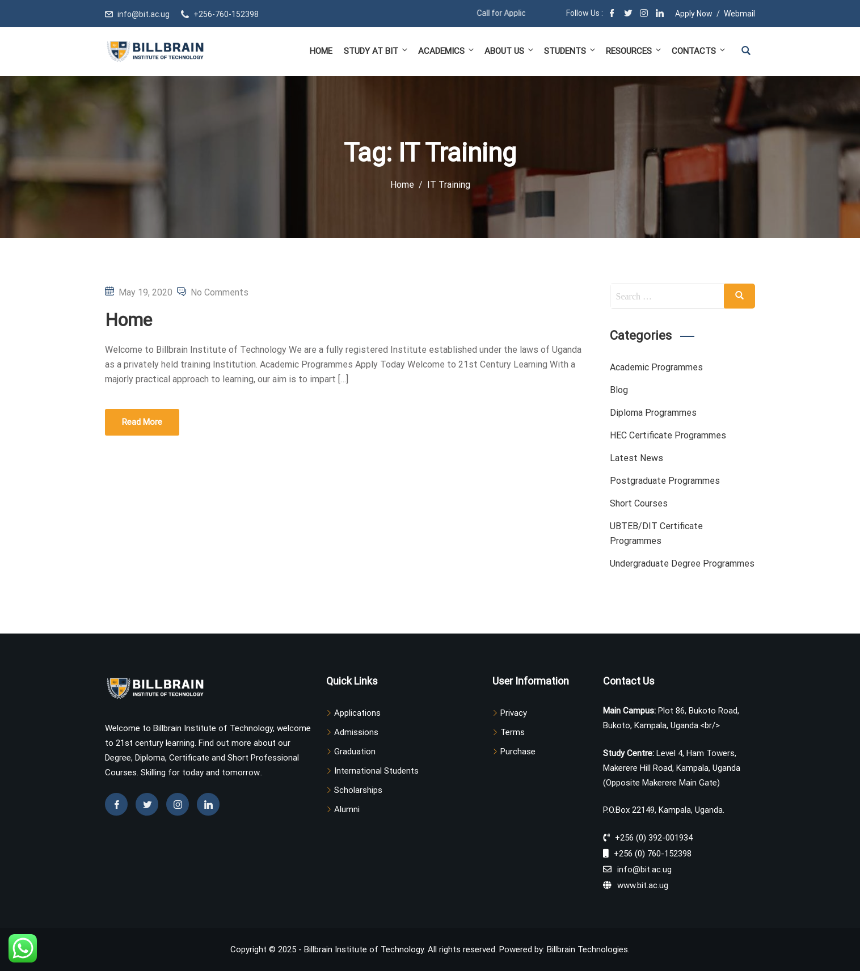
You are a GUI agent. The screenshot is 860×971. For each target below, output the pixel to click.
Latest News (636, 458)
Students (570, 50)
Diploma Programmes (653, 412)
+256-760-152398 (226, 14)
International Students (376, 771)
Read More (142, 422)
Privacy (513, 713)
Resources (634, 50)
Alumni (347, 809)
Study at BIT (376, 50)
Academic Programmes (656, 367)
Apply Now (694, 13)
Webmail (739, 13)
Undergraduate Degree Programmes (682, 563)
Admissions (356, 732)
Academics (446, 50)
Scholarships (358, 790)
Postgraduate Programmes (665, 480)
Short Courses (639, 503)
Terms (512, 732)
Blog (619, 390)
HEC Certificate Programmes (668, 435)
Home (321, 51)
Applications (357, 713)
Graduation (355, 751)
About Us (509, 50)
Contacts (698, 50)
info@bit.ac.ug (143, 14)
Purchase (518, 751)
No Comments (219, 292)
